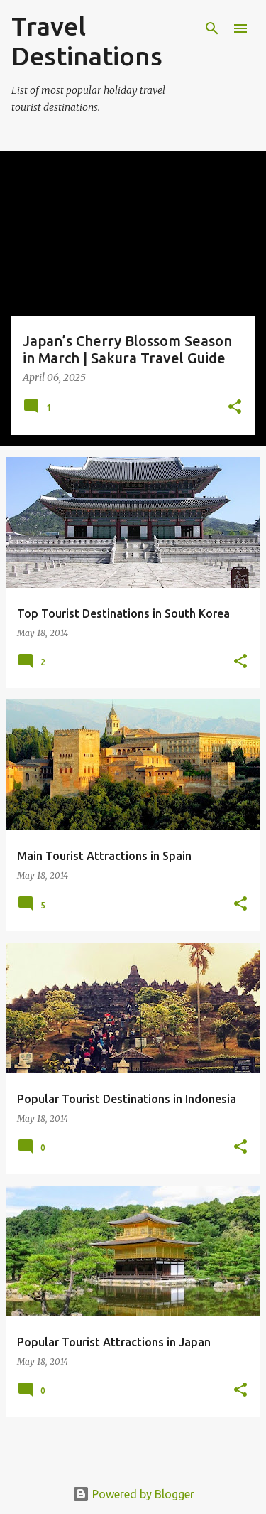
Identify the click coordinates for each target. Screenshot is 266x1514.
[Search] (212, 28)
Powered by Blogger (133, 1494)
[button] (234, 407)
